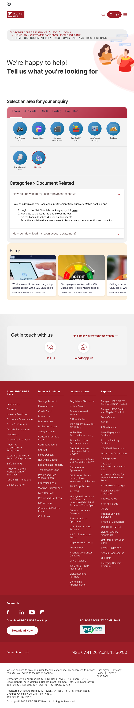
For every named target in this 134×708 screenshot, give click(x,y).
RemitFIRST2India (111, 547)
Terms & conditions (107, 674)
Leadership (13, 404)
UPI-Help (106, 557)
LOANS (66, 32)
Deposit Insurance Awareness (80, 512)
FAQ (55, 32)
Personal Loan (46, 406)
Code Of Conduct (17, 424)
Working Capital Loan (50, 487)
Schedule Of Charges (113, 485)
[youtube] (32, 613)
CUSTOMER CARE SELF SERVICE (28, 32)
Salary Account (46, 431)
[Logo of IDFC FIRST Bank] (15, 14)
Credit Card (44, 411)
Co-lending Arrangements (77, 583)
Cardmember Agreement (77, 469)
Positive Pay (77, 547)
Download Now (22, 630)
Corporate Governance (20, 419)
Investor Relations (17, 414)
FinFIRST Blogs (109, 503)
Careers (11, 409)
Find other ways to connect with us (93, 335)
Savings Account (47, 401)
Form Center (108, 417)
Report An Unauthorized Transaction (14, 447)
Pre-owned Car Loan (50, 498)
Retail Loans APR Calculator (110, 492)
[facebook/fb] (8, 613)
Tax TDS (74, 491)
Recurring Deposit (48, 459)
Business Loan (46, 421)
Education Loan (47, 482)
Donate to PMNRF (111, 526)
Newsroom (13, 434)
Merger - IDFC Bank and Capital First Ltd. (113, 411)
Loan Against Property (50, 464)
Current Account (47, 444)
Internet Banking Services (110, 515)
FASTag (42, 449)
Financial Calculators (112, 521)
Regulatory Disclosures (82, 401)
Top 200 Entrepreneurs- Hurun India (113, 466)
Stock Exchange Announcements (79, 442)
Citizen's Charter (16, 484)
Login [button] (114, 14)
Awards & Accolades (18, 429)
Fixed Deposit (46, 454)
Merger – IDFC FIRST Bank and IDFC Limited (114, 403)
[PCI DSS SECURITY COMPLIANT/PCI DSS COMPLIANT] (92, 629)
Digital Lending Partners (78, 575)
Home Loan (44, 416)
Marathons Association (114, 453)
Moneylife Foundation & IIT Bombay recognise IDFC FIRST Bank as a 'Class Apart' (82, 501)
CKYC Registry (78, 560)
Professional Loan (48, 426)
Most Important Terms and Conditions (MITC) (82, 461)
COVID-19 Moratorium (113, 448)
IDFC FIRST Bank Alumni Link (79, 567)
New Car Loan (46, 492)
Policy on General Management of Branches (17, 471)
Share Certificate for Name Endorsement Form (112, 477)
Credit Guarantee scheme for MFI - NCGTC (79, 451)
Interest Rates (109, 498)
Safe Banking (14, 463)
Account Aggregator (112, 552)
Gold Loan (44, 516)
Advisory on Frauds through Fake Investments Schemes (82, 478)
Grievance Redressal (18, 439)
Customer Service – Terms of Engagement (19, 457)
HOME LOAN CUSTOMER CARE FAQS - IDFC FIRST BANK (48, 35)
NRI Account (45, 503)
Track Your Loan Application (79, 520)
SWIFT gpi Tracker (80, 486)
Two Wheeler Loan (48, 469)
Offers (104, 508)
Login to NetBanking (81, 542)
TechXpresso (108, 458)
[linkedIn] (22, 613)
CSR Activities (77, 419)
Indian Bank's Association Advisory (81, 434)
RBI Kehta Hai (108, 427)
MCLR (104, 422)
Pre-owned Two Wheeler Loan (47, 476)
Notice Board (77, 406)
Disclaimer (103, 669)
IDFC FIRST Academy (19, 479)
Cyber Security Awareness (109, 533)
